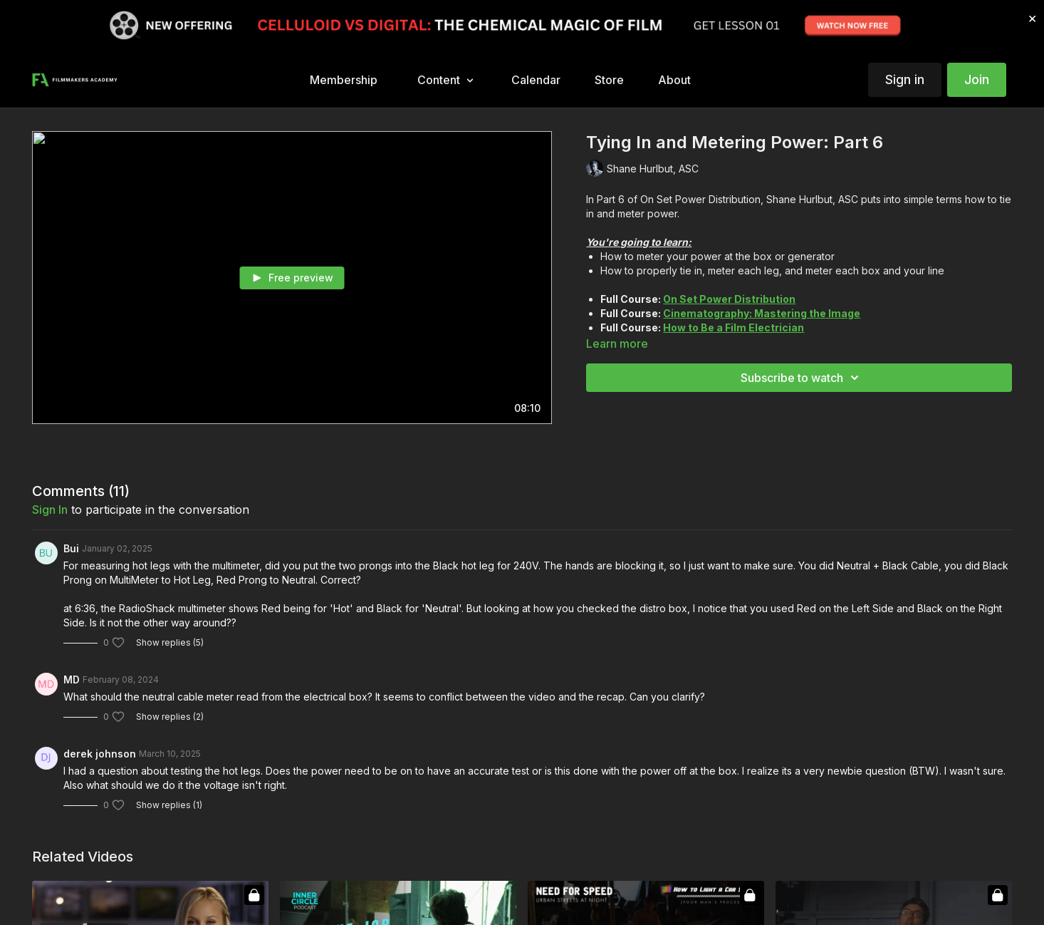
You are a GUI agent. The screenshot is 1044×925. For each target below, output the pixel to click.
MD (71, 679)
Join (976, 79)
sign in (50, 509)
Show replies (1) (169, 805)
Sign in (904, 79)
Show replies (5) (170, 642)
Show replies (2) (170, 716)
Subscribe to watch (802, 377)
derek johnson (99, 754)
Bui (71, 548)
